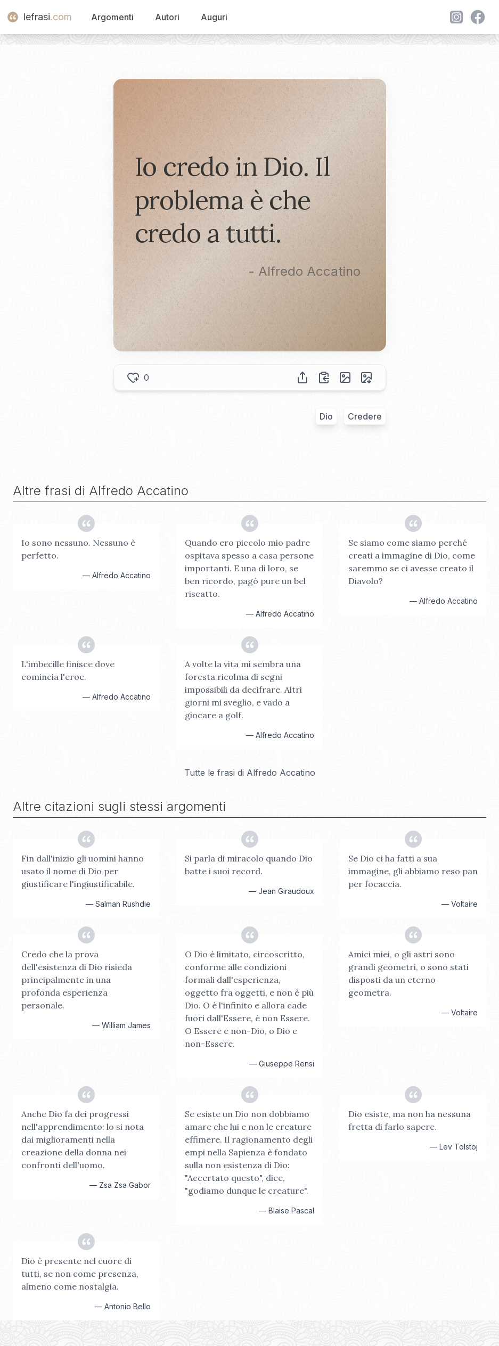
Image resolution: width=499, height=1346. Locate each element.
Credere (365, 416)
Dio (326, 416)
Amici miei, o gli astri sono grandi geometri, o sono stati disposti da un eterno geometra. (408, 973)
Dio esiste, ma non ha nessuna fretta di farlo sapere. (409, 1120)
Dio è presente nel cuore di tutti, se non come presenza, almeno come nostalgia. (79, 1273)
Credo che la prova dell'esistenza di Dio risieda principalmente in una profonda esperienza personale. (76, 980)
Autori (167, 17)
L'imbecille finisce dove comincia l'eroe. (67, 670)
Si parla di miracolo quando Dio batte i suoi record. (249, 864)
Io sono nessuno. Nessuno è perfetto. (78, 549)
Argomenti (112, 17)
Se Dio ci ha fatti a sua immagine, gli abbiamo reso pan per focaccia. (413, 871)
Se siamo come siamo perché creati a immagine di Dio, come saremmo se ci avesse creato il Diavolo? (411, 561)
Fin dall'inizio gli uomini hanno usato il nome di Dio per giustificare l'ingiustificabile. (82, 871)
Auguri (214, 17)
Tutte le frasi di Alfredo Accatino (249, 772)
